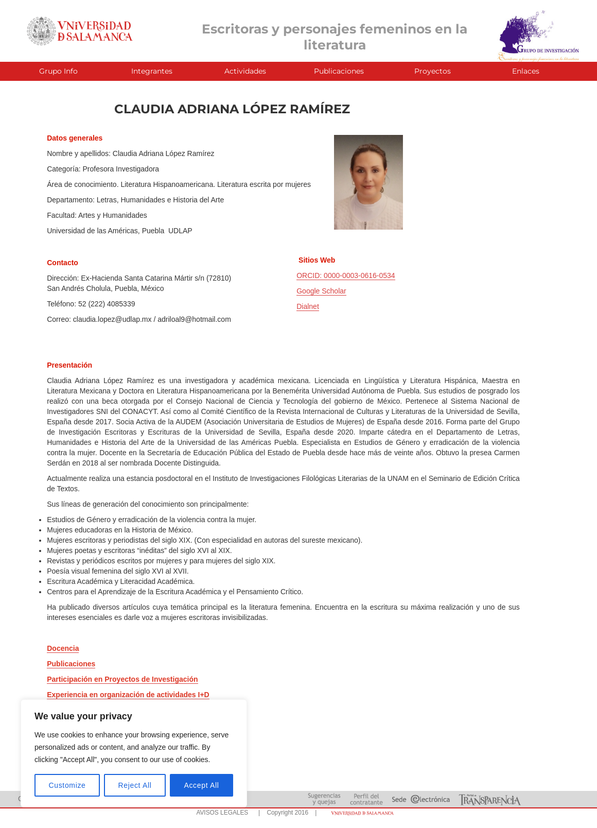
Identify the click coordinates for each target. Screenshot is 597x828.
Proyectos (432, 71)
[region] (134, 753)
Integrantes (151, 71)
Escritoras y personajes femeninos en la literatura (334, 37)
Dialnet (307, 306)
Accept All (201, 785)
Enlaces (525, 71)
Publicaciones (339, 71)
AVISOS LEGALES (222, 812)
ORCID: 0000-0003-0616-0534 (345, 275)
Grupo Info (58, 71)
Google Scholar (321, 291)
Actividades (245, 71)
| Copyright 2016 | (285, 812)
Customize (67, 785)
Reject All (135, 785)
